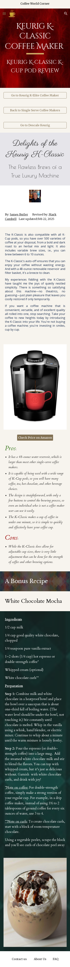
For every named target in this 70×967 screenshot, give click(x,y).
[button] (4, 13)
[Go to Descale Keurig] (35, 125)
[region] (35, 4)
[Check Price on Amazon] (35, 437)
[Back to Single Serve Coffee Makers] (35, 110)
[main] (35, 48)
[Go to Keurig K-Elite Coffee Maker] (35, 95)
